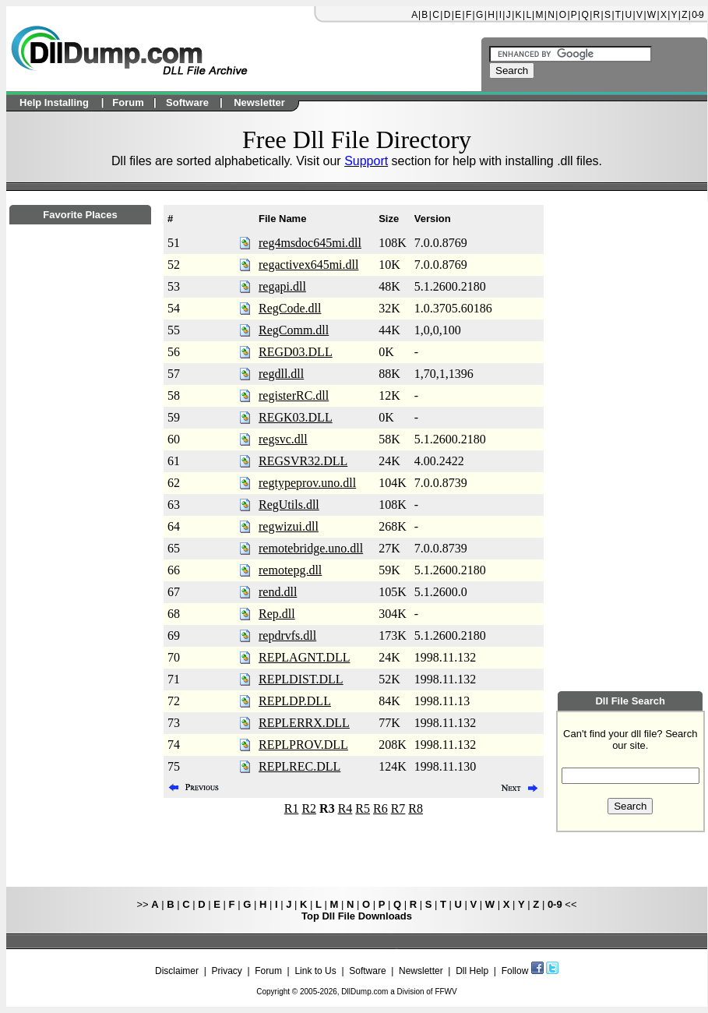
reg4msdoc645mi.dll (310, 242)
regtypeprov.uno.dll (307, 482)
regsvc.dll (283, 439)
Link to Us (315, 970)
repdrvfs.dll (287, 635)
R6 (380, 808)
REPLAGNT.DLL (304, 657)
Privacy (226, 970)
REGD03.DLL (296, 351)
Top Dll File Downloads (356, 916)
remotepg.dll (290, 570)
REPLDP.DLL (295, 701)
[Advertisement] (80, 647)
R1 (291, 808)
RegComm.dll (294, 330)
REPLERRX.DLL (304, 722)
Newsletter (421, 970)
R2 (308, 808)
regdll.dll (281, 373)
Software (367, 970)
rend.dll (278, 591)
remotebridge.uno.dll (311, 548)
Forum (268, 970)
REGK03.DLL (296, 417)
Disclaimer (177, 970)
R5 (362, 808)
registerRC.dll (294, 395)
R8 (415, 808)
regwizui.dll (289, 526)
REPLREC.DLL (299, 766)
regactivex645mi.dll (308, 264)
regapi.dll (282, 286)
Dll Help (472, 970)
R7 (398, 808)
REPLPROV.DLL (303, 744)
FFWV (445, 991)
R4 (345, 808)
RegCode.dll (290, 308)
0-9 (697, 14)
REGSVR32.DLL (303, 461)
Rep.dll (277, 613)
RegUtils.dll (289, 504)
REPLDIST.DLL (301, 679)
